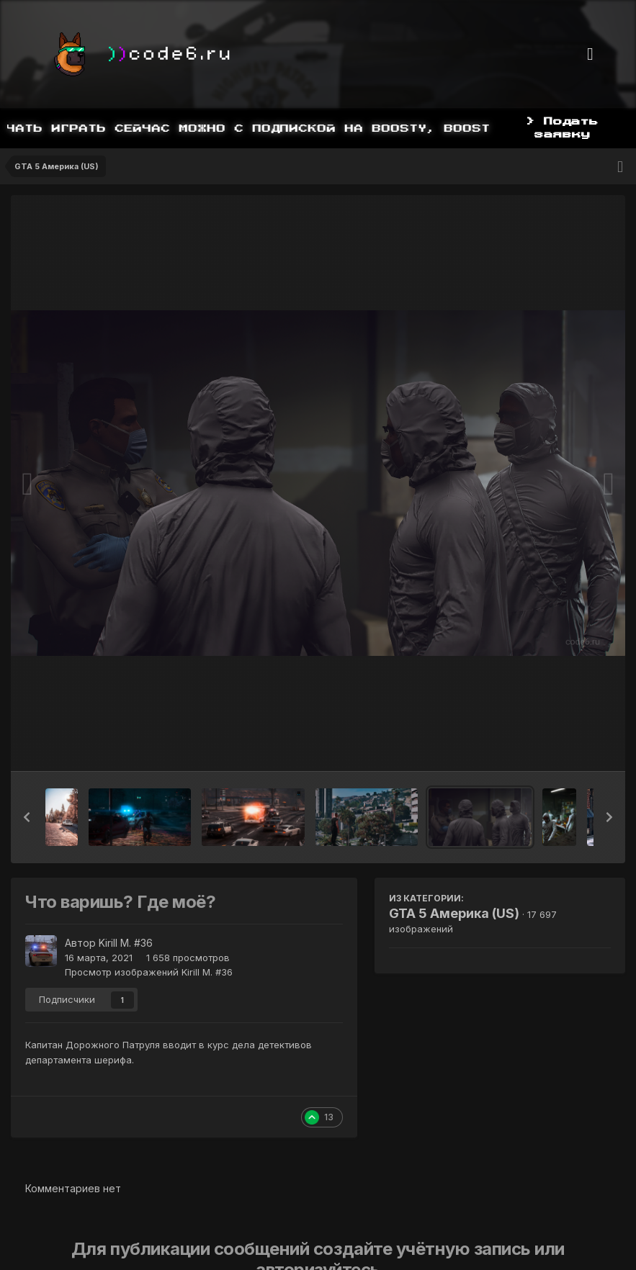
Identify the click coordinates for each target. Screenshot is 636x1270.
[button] (26, 817)
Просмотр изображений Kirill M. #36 (149, 972)
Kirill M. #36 (126, 943)
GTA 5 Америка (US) (454, 913)
